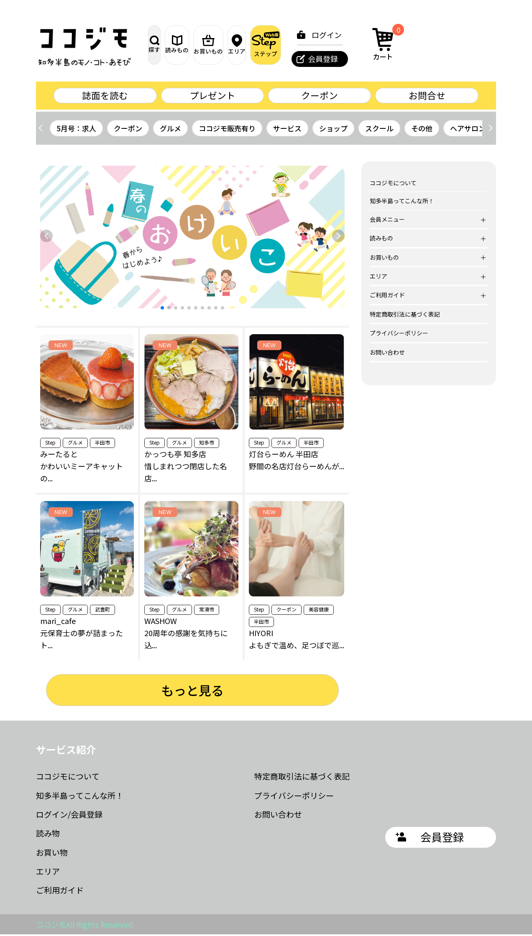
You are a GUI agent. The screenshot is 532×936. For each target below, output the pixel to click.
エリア (299, 45)
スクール (379, 129)
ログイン (409, 34)
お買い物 (52, 853)
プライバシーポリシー (399, 334)
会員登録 (405, 58)
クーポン (319, 96)
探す (168, 44)
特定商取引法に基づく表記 (405, 315)
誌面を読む (105, 96)
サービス (287, 129)
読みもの (212, 44)
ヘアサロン (468, 129)
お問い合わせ (387, 353)
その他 (421, 129)
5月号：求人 (76, 129)
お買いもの (255, 45)
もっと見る (192, 691)
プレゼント (212, 96)
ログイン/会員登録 (69, 815)
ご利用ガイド (60, 891)
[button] (490, 129)
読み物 (48, 834)
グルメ (170, 129)
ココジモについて (393, 184)
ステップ (344, 44)
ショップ (333, 129)
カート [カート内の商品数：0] (468, 43)
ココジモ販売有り (227, 129)
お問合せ (427, 96)
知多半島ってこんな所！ (402, 202)
